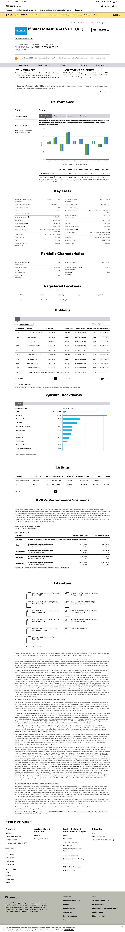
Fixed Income (10, 858)
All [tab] (17, 319)
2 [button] (58, 378)
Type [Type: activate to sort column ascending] (17, 411)
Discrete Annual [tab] (59, 116)
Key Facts (64, 65)
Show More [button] (106, 379)
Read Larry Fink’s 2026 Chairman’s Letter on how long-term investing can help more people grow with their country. (52, 15)
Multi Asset (9, 861)
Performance (44, 65)
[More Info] (54, 173)
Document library (98, 836)
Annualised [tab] (72, 116)
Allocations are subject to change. (25, 454)
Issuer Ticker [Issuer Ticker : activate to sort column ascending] (20, 328)
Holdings (82, 65)
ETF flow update (69, 870)
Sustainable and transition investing (73, 850)
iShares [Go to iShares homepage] (16, 1)
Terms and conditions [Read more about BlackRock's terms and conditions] (100, 900)
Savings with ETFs (41, 839)
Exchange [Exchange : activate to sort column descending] (19, 476)
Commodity (9, 854)
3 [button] (61, 378)
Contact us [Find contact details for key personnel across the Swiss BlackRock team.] (67, 912)
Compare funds (11, 840)
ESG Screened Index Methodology (57, 672)
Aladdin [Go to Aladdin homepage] (24, 1)
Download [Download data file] (107, 23)
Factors (8, 876)
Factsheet (97, 23)
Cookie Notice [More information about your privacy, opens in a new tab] (69, 931)
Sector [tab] (19, 403)
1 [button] (55, 378)
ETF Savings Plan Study (72, 867)
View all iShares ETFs (13, 836)
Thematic (8, 882)
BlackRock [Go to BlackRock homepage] (8, 1)
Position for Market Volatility (73, 859)
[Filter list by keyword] (100, 324)
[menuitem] (8, 10)
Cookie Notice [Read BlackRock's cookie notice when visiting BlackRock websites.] (97, 912)
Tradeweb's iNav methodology (103, 840)
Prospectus (86, 23)
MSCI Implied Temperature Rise (91, 672)
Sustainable (9, 879)
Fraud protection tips (71, 900)
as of (24, 324)
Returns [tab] (42, 110)
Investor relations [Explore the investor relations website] (70, 916)
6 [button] (69, 378)
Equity (7, 851)
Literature (101, 65)
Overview (23, 65)
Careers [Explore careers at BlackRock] (66, 920)
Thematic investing (70, 842)
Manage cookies (98, 916)
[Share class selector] (24, 38)
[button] (113, 6)
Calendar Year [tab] (45, 116)
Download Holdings (24, 384)
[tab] (26, 116)
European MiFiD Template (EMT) (104, 908)
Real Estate (9, 864)
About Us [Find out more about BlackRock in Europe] (66, 904)
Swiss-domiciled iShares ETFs (16, 843)
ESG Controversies (74, 672)
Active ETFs (67, 845)
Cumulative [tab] (83, 116)
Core (7, 872)
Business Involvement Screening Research (33, 672)
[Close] (122, 928)
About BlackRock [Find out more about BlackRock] (69, 908)
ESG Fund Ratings (85, 670)
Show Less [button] (103, 92)
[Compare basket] (105, 6)
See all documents (35, 647)
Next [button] (71, 378)
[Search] (116, 6)
